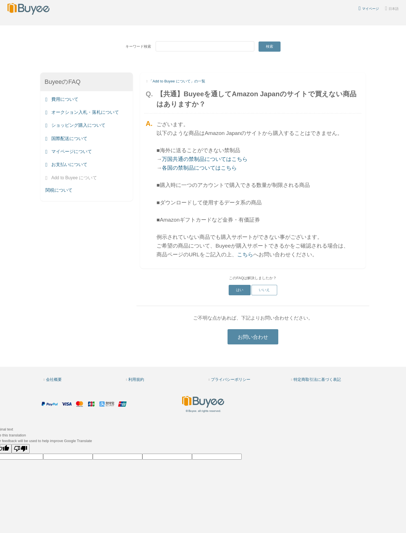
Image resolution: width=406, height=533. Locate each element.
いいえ (264, 290)
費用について (61, 99)
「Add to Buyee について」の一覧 (177, 81)
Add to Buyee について (71, 177)
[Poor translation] (21, 448)
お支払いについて (66, 164)
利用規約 (136, 379)
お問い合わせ (253, 337)
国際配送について (66, 138)
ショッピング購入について (75, 125)
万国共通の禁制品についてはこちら (205, 159)
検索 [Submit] (269, 46)
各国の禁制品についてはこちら (199, 168)
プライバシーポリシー (230, 379)
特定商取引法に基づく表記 (317, 379)
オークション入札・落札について (82, 112)
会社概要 (54, 379)
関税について (58, 190)
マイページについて (68, 151)
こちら (245, 254)
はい (239, 290)
